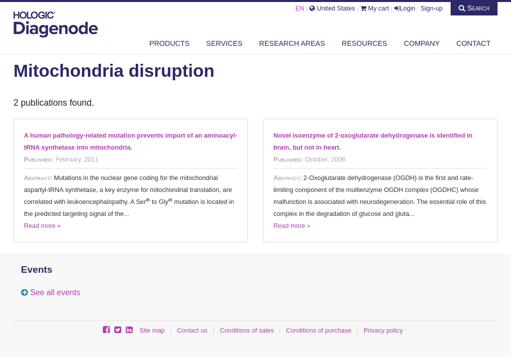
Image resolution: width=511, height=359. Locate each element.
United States (332, 8)
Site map (152, 330)
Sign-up (432, 8)
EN (299, 8)
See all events (55, 292)
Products (169, 43)
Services (224, 43)
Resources (364, 43)
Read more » (42, 225)
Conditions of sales (246, 330)
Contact (474, 43)
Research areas (292, 43)
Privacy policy (383, 330)
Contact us (192, 330)
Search (474, 8)
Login (404, 8)
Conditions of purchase (318, 330)
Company (422, 43)
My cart (374, 8)
